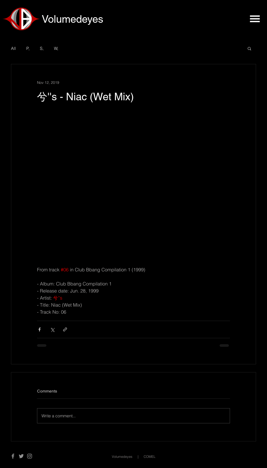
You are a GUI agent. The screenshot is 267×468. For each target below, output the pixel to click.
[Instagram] (29, 456)
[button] (254, 18)
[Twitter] (21, 456)
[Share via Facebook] (39, 329)
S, (42, 48)
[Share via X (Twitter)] (52, 329)
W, (56, 48)
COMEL (149, 456)
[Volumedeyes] (79, 19)
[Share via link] (65, 329)
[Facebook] (13, 456)
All (13, 48)
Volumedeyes (122, 456)
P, (27, 48)
